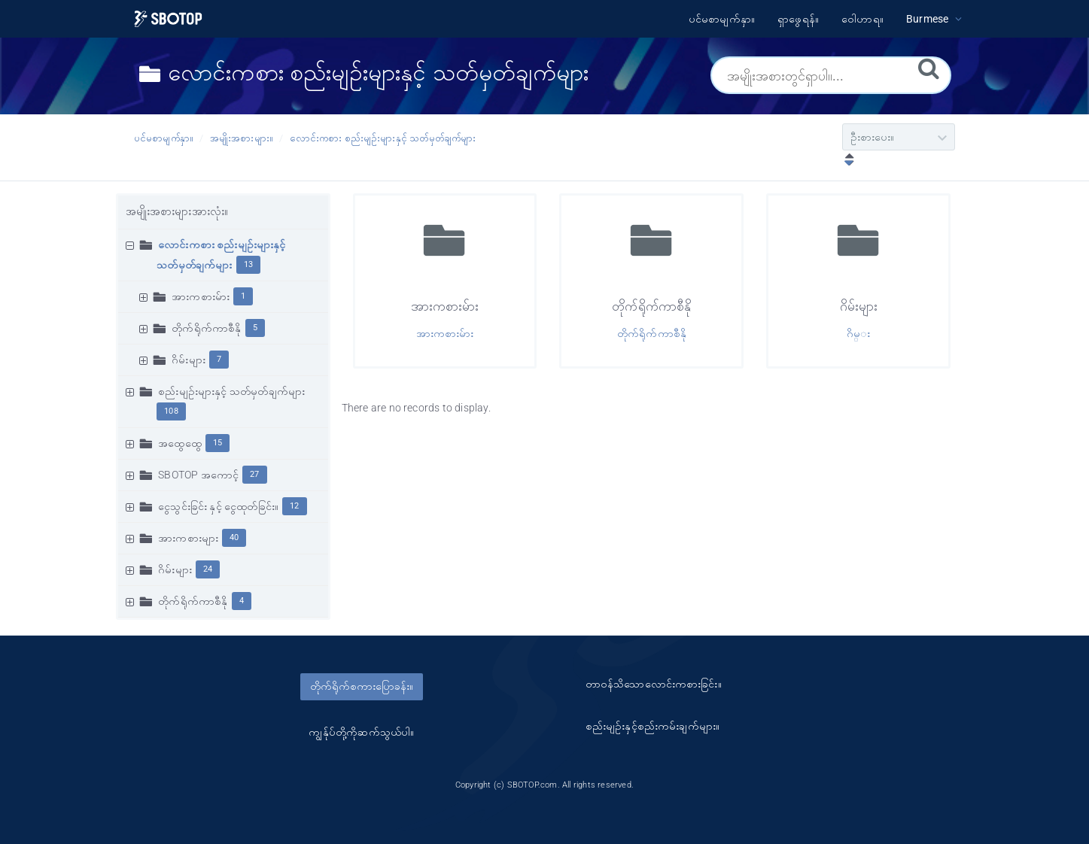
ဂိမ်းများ (188, 360)
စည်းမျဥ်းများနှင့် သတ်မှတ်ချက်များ (231, 391)
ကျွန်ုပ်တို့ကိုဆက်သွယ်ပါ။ (361, 732)
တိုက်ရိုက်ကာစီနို (206, 328)
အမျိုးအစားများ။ (241, 138)
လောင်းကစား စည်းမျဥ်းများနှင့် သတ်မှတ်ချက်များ (383, 138)
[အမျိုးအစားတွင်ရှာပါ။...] (830, 75)
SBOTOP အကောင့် (198, 475)
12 (294, 506)
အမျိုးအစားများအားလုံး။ (177, 211)
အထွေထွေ (180, 443)
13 (248, 264)
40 (234, 537)
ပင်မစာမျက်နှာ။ (164, 138)
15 (217, 443)
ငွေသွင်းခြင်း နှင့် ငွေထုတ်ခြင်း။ (218, 506)
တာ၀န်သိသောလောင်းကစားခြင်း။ (654, 684)
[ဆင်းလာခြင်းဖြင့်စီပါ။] (846, 161)
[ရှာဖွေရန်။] (929, 68)
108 (171, 411)
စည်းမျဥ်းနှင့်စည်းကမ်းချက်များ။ (653, 726)
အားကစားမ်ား (201, 296)
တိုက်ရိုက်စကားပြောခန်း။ (361, 686)
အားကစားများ (188, 538)
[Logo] (168, 19)
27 (254, 474)
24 (207, 569)
